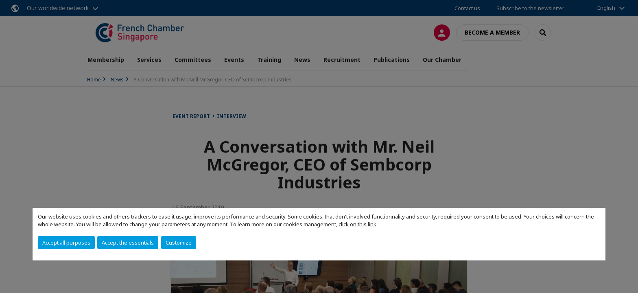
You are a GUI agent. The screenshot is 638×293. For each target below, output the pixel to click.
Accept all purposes (66, 242)
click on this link (357, 224)
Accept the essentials (128, 242)
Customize (179, 242)
